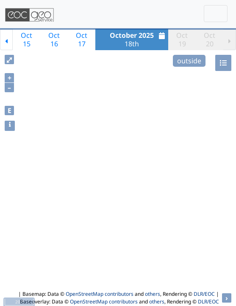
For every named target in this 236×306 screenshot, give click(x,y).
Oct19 (182, 39)
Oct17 (81, 39)
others (152, 294)
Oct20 (209, 39)
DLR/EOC (204, 294)
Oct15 (26, 39)
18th (138, 39)
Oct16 (54, 39)
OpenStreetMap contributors (99, 294)
